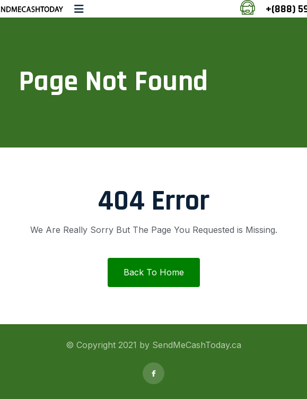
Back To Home (154, 272)
